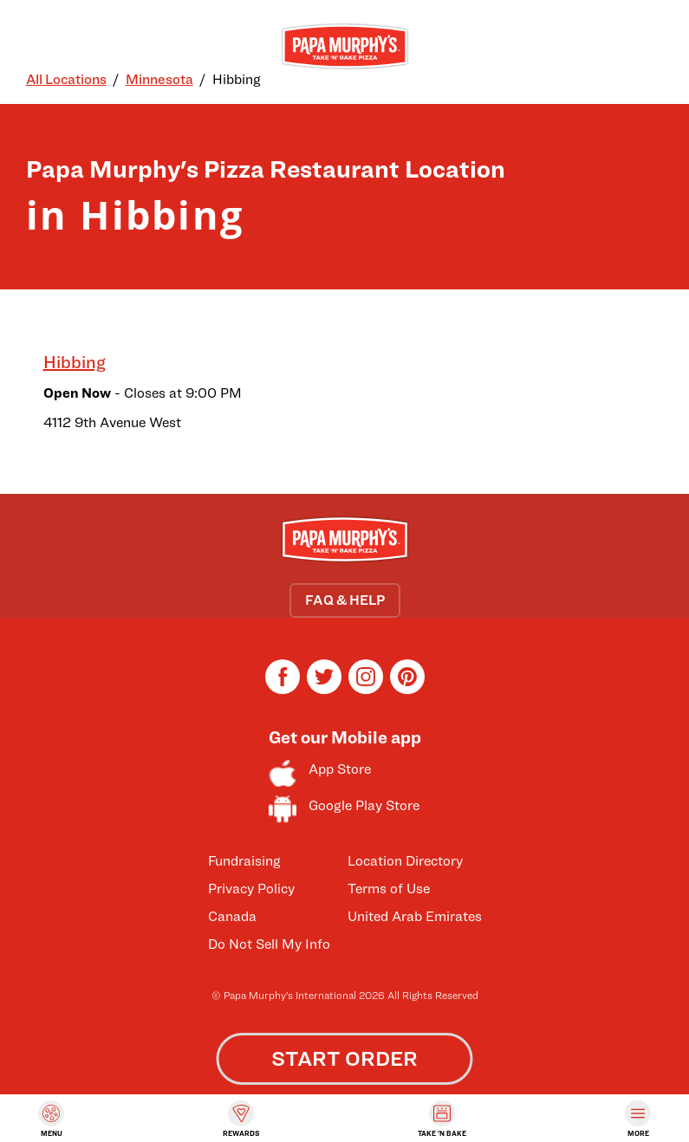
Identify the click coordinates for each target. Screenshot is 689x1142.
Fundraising (244, 861)
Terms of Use (389, 888)
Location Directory (405, 861)
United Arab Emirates (415, 916)
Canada (232, 916)
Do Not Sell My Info (269, 944)
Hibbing (74, 362)
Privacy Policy (251, 888)
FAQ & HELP (345, 600)
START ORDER (344, 1058)
